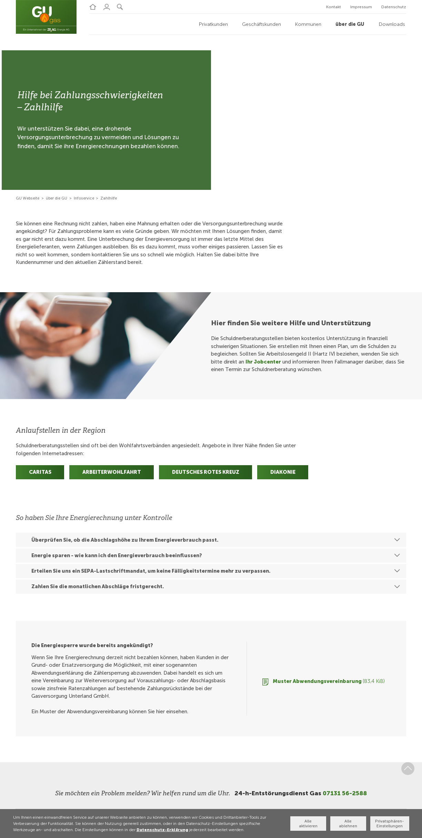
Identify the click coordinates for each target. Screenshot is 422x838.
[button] (115, 6)
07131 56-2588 (345, 793)
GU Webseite (27, 197)
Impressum (361, 6)
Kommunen (308, 24)
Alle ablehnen (350, 823)
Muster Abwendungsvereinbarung (329, 681)
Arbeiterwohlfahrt (111, 472)
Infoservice (84, 197)
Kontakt (333, 6)
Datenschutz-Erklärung (160, 829)
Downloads (392, 24)
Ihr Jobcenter (263, 361)
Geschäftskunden (261, 24)
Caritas (40, 472)
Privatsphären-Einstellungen (390, 823)
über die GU (349, 24)
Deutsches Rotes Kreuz (205, 472)
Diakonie (282, 472)
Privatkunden (213, 24)
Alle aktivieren (309, 823)
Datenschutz (393, 6)
